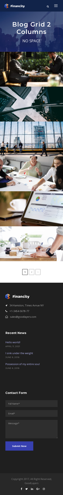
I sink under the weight (19, 353)
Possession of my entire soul (22, 364)
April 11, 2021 (12, 346)
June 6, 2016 (12, 357)
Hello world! (12, 342)
